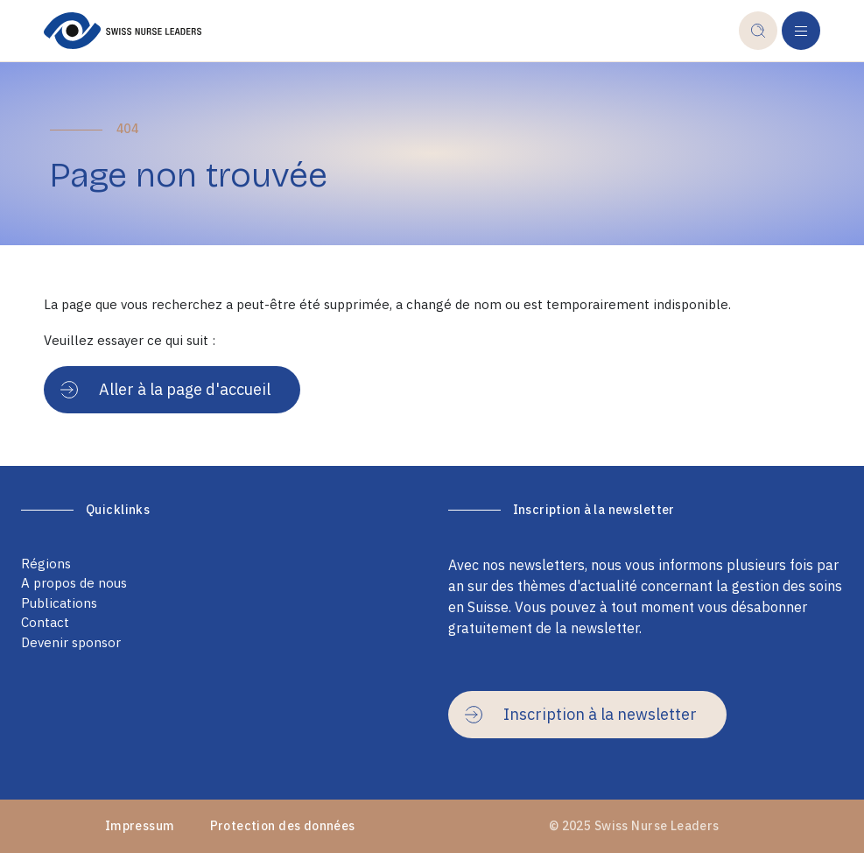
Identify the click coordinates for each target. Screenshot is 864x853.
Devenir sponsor (71, 642)
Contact (45, 622)
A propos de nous (74, 583)
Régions (46, 563)
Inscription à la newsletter (581, 714)
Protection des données (282, 826)
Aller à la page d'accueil (165, 389)
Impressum (140, 826)
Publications (59, 603)
